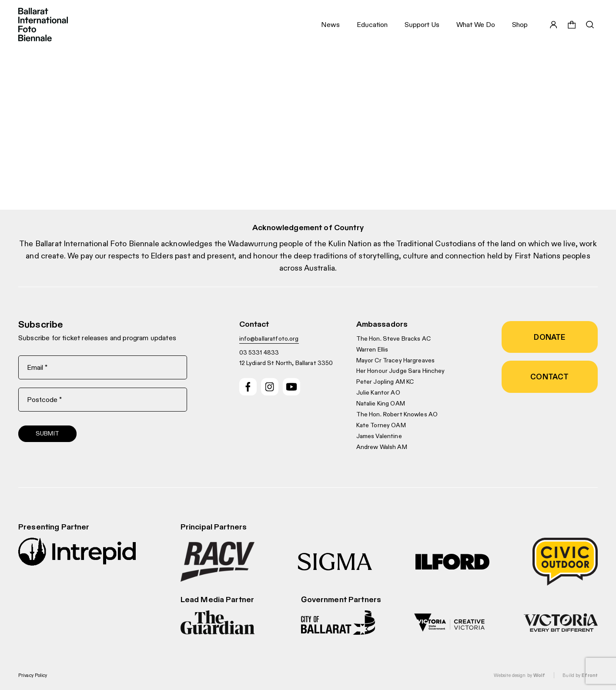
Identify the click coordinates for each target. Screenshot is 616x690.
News (330, 24)
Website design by (519, 675)
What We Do (475, 24)
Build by (580, 675)
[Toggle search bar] (590, 25)
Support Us (422, 24)
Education (372, 24)
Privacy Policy (32, 675)
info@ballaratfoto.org (269, 338)
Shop (520, 24)
